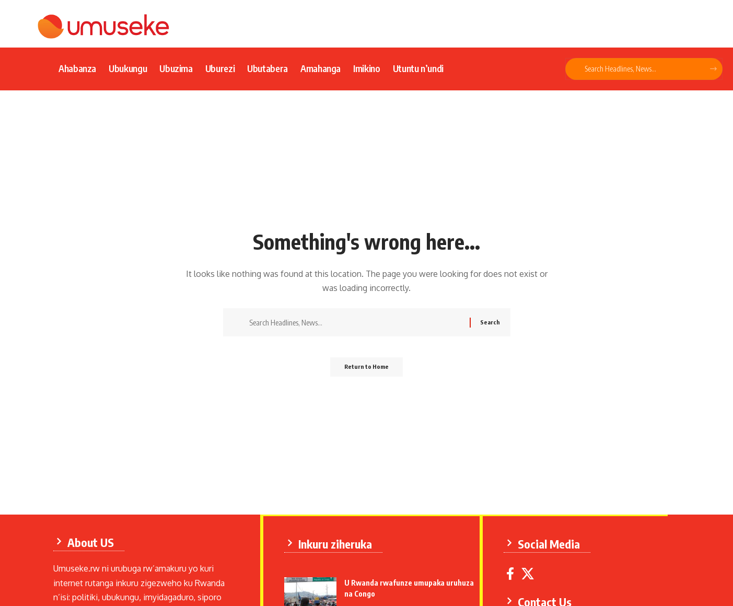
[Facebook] (512, 572)
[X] (530, 572)
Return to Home (366, 370)
